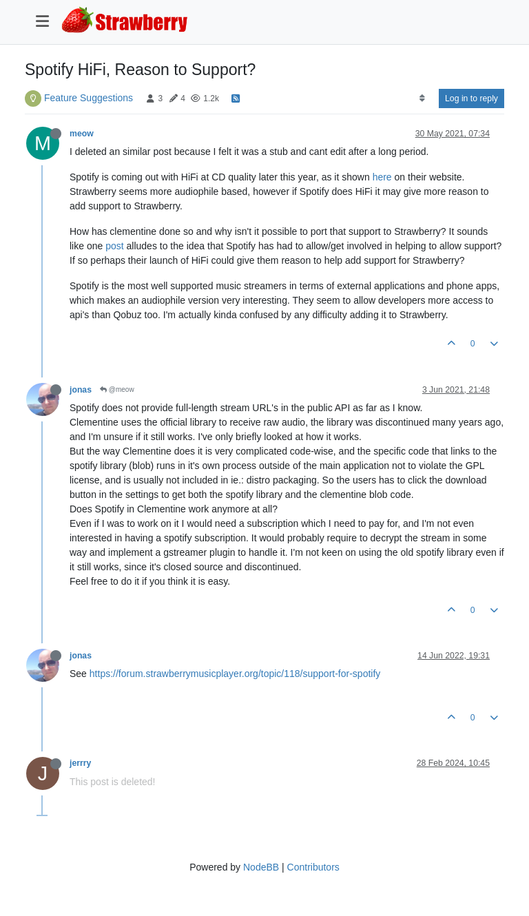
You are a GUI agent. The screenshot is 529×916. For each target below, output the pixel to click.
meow (82, 133)
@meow (117, 389)
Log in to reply (471, 98)
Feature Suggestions (88, 97)
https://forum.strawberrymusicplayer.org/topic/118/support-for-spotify (235, 673)
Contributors (313, 867)
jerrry (80, 763)
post (114, 245)
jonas (81, 390)
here (382, 177)
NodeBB (261, 867)
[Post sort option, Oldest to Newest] (422, 98)
